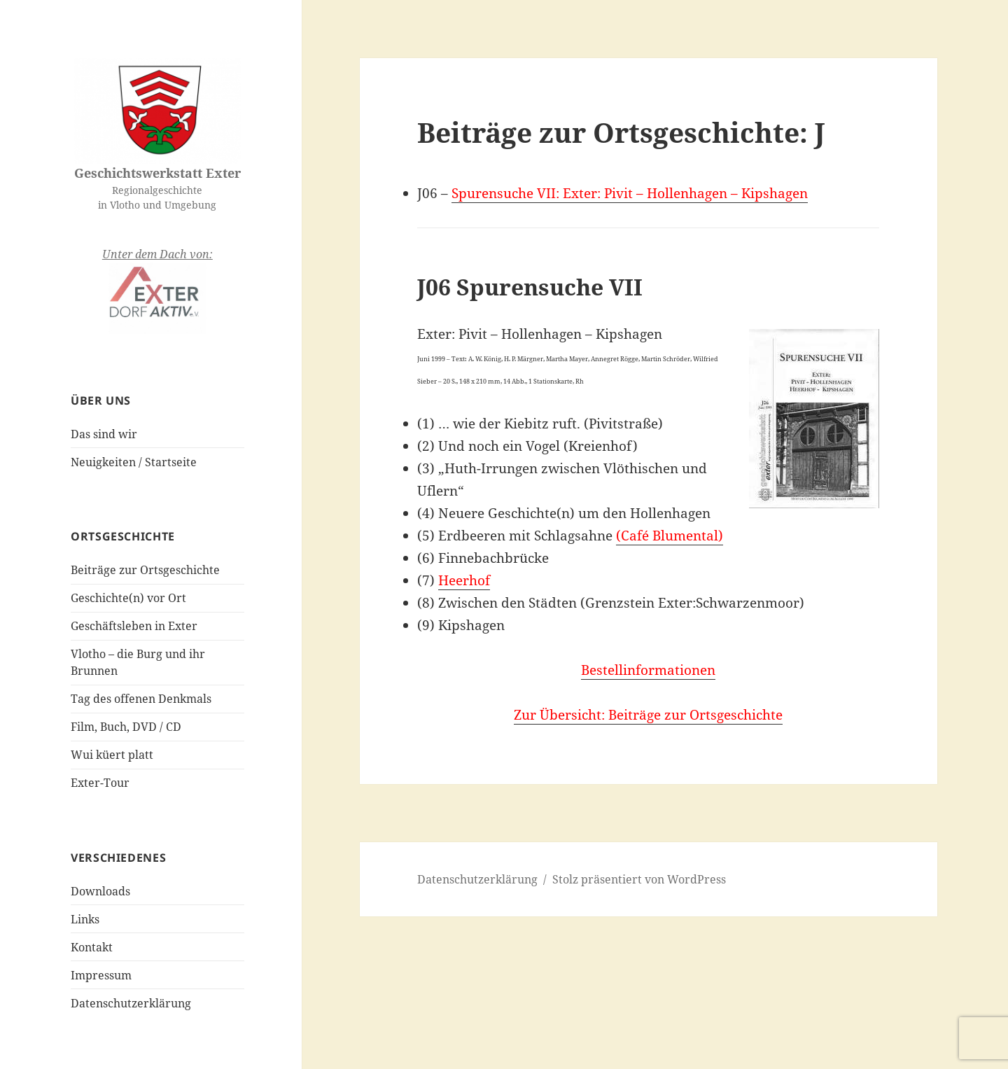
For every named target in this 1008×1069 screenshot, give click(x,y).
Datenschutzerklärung (131, 1003)
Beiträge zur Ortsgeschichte (145, 570)
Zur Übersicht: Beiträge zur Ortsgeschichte (648, 715)
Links (85, 919)
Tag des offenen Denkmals (141, 698)
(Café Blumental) (669, 535)
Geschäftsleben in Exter (134, 626)
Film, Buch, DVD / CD (126, 726)
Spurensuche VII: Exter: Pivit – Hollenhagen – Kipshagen (629, 193)
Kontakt (92, 947)
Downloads (100, 891)
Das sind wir (104, 434)
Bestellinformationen (648, 670)
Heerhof (464, 580)
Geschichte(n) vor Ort (128, 598)
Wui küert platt (112, 754)
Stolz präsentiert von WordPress (639, 879)
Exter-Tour (100, 782)
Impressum (101, 975)
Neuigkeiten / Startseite (134, 462)
